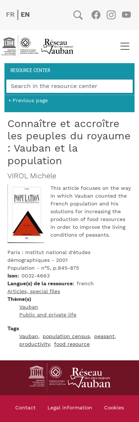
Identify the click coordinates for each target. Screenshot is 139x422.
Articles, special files (33, 291)
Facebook (95, 14)
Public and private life (47, 315)
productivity (34, 344)
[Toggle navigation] (124, 46)
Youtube (126, 14)
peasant (104, 336)
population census (66, 336)
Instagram (111, 14)
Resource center (30, 70)
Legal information (69, 407)
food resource (72, 344)
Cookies (114, 407)
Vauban (28, 307)
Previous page (30, 100)
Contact (25, 407)
